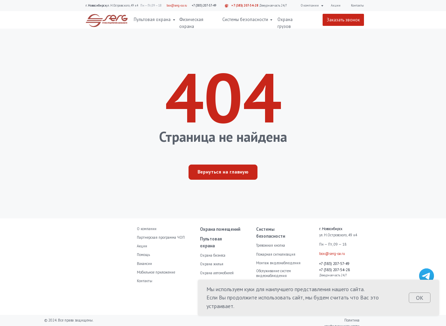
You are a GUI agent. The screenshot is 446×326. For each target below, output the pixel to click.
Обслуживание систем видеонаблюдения (273, 273)
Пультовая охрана (152, 19)
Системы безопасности (245, 19)
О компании (310, 5)
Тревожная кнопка (270, 245)
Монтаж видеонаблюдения (278, 262)
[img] (426, 275)
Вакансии (144, 263)
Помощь (143, 254)
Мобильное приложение (156, 272)
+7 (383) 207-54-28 (244, 5)
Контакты (357, 5)
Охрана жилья (211, 263)
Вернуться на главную (223, 172)
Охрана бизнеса (212, 255)
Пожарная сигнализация (275, 254)
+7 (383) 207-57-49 (204, 5)
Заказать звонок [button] (343, 20)
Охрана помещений (220, 229)
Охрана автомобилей (217, 272)
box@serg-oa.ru (176, 5)
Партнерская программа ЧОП (161, 237)
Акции (336, 5)
